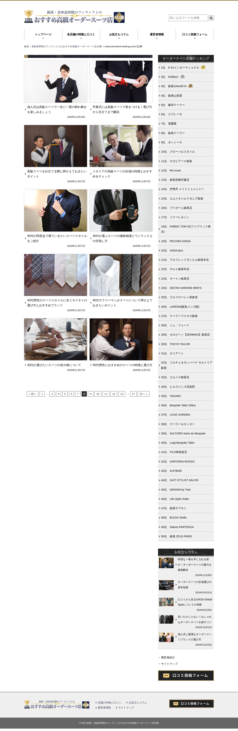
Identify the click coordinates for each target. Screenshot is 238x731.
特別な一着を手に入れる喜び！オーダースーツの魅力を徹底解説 (195, 564)
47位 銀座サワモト (173, 508)
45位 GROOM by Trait (175, 489)
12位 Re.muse (171, 170)
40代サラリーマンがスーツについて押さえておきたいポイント (122, 303)
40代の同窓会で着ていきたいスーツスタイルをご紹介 (57, 238)
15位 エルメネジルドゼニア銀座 (182, 198)
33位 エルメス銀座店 (175, 377)
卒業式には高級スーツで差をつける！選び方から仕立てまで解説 (122, 109)
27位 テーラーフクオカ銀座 (179, 315)
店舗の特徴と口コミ (109, 702)
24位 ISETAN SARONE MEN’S (181, 287)
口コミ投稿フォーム (194, 34)
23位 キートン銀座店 (175, 278)
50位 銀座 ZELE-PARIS (176, 536)
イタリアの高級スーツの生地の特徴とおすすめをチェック (122, 174)
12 (113, 393)
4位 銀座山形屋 (171, 95)
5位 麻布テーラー (173, 104)
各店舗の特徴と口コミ (81, 34)
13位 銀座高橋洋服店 (175, 179)
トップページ (43, 34)
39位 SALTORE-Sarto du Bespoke (183, 433)
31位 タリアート (172, 353)
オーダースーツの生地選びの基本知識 (195, 584)
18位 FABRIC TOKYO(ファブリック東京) (186, 229)
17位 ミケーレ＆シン (175, 217)
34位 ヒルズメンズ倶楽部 (178, 386)
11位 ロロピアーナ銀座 (176, 161)
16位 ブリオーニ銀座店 (176, 207)
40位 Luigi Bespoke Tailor (178, 442)
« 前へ (33, 393)
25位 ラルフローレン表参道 (179, 297)
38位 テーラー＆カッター (178, 424)
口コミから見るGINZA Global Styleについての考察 (195, 602)
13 (121, 393)
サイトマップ (169, 663)
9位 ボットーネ (171, 142)
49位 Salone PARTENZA (177, 527)
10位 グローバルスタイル (178, 151)
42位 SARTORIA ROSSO (177, 461)
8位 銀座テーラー (173, 133)
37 (133, 393)
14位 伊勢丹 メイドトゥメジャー (182, 189)
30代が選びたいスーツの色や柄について (54, 365)
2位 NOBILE (169, 76)
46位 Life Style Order (175, 498)
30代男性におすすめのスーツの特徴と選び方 (122, 365)
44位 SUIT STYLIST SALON (179, 480)
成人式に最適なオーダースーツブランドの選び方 (195, 637)
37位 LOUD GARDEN (175, 414)
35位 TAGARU (171, 396)
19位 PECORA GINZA (176, 241)
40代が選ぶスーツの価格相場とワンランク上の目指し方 (122, 238)
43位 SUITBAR (171, 470)
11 (105, 393)
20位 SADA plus (172, 250)
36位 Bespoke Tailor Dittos (178, 405)
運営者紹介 (168, 657)
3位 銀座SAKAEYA (173, 86)
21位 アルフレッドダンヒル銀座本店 (185, 259)
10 (97, 393)
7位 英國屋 (168, 123)
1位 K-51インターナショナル (180, 67)
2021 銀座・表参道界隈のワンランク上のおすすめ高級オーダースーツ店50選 (120, 723)
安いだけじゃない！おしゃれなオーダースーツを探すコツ (195, 619)
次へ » (144, 393)
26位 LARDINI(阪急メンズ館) (180, 306)
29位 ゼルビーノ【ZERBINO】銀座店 (185, 334)
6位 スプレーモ (171, 114)
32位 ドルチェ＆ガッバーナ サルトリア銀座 (186, 365)
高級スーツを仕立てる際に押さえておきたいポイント (57, 174)
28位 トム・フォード (175, 325)
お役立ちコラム (119, 34)
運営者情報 (157, 34)
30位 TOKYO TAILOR (175, 344)
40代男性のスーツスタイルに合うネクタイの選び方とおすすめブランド (57, 303)
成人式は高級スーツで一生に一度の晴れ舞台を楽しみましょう (57, 109)
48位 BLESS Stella (173, 517)
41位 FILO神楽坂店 (174, 452)
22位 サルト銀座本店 (175, 269)
